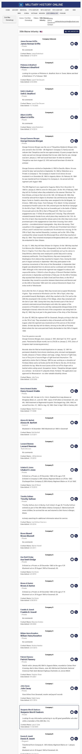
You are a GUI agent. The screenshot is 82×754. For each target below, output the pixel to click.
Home (21, 18)
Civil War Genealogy (28, 19)
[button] (40, 41)
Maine (36, 18)
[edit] (76, 43)
